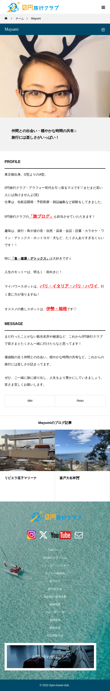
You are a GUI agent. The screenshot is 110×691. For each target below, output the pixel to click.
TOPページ (55, 550)
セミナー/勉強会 (55, 573)
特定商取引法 (55, 635)
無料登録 (55, 620)
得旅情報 (55, 604)
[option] (27, 465)
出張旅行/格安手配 (55, 596)
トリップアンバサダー (55, 565)
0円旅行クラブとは (55, 557)
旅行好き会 (55, 589)
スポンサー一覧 (55, 612)
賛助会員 (55, 627)
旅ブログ (55, 581)
